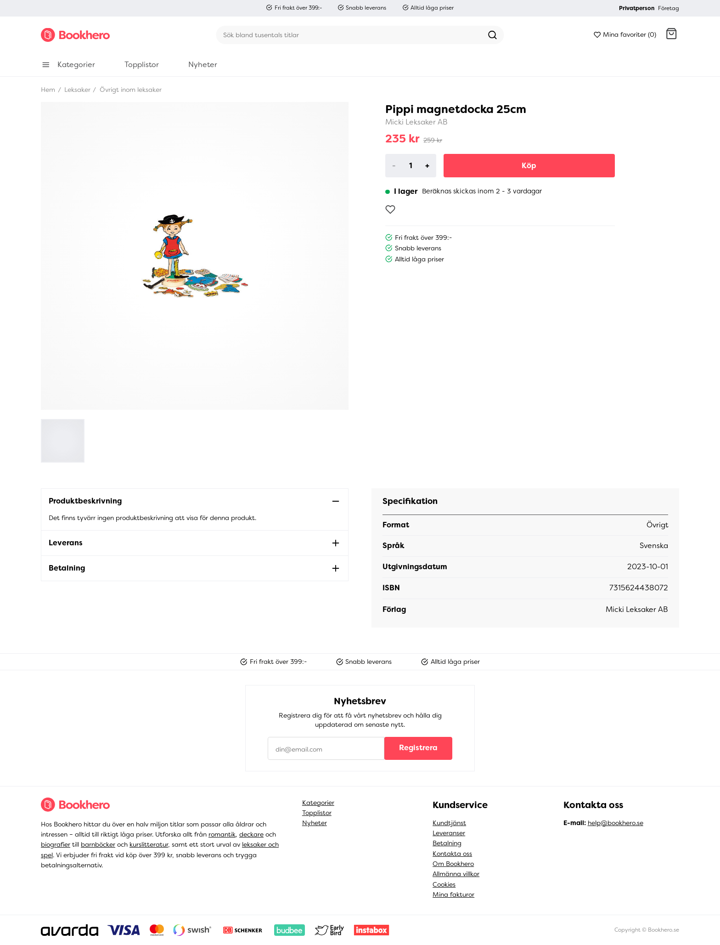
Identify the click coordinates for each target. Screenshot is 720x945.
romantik (222, 834)
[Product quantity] (410, 166)
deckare (251, 834)
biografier (55, 844)
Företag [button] (668, 8)
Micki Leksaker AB (416, 122)
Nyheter (314, 823)
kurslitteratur (148, 844)
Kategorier (318, 802)
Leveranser (449, 833)
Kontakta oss (452, 853)
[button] (671, 35)
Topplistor (317, 813)
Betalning (447, 843)
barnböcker (98, 844)
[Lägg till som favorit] (390, 209)
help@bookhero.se (615, 823)
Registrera (418, 748)
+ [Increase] (427, 165)
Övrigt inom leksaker (130, 89)
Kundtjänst (449, 823)
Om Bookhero (453, 864)
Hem (48, 89)
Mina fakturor (453, 894)
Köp (529, 165)
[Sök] (348, 35)
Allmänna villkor (456, 874)
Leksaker (76, 89)
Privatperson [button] (636, 8)
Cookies (444, 884)
